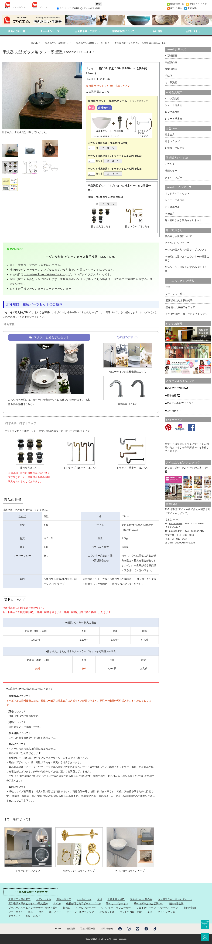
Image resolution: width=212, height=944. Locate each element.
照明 (41, 912)
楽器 (149, 912)
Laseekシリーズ (50, 31)
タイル (57, 903)
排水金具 (67, 578)
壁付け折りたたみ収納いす (148, 903)
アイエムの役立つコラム (180, 403)
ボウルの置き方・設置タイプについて (186, 249)
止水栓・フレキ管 (174, 148)
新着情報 (173, 395)
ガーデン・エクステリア (80, 912)
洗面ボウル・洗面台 (141, 899)
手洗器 (168, 75)
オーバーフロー (22, 555)
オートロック (84, 899)
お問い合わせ (193, 31)
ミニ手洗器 (171, 82)
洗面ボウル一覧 (16, 31)
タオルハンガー (173, 177)
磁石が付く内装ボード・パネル (83, 903)
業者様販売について (121, 31)
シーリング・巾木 (175, 293)
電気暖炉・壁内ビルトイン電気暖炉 (28, 903)
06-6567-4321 (175, 531)
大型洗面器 (171, 69)
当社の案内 (192, 8)
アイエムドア (43, 7)
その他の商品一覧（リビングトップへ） (187, 314)
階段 (99, 899)
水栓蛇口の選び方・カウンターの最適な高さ (187, 258)
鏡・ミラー (55, 912)
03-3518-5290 (175, 523)
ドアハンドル (43, 899)
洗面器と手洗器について (178, 236)
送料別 (119, 197)
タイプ (22, 516)
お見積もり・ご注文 (86, 31)
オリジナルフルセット (177, 193)
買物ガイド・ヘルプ (198, 4)
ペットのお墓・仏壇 (131, 912)
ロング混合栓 (172, 98)
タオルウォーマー (86, 907)
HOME (58, 928)
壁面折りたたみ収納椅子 (179, 300)
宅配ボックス (107, 912)
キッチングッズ (166, 912)
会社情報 (157, 31)
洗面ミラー (171, 170)
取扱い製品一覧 (87, 928)
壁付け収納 (189, 907)
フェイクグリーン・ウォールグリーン (157, 907)
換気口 (66, 907)
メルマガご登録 (177, 388)
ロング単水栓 (172, 111)
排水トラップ (172, 141)
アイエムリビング (18, 7)
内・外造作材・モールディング (175, 899)
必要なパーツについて (177, 243)
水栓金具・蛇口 (116, 899)
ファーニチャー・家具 (20, 912)
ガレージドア (63, 899)
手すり (169, 287)
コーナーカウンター (58, 288)
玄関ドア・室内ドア (19, 899)
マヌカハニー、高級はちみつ (24, 916)
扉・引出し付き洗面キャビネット (183, 220)
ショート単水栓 (173, 118)
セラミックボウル (174, 200)
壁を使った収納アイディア (180, 307)
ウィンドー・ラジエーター (116, 907)
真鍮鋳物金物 (176, 903)
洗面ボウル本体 (52, 578)
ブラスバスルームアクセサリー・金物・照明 (32, 907)
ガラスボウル (172, 207)
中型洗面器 (171, 62)
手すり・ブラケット (117, 903)
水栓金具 (170, 213)
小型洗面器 (171, 55)
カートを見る (176, 8)
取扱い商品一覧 (177, 4)
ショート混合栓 (173, 105)
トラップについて (139, 101)
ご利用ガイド (174, 410)
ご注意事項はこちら (98, 91)
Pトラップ (58, 583)
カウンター (171, 164)
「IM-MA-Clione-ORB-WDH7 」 (44, 274)
